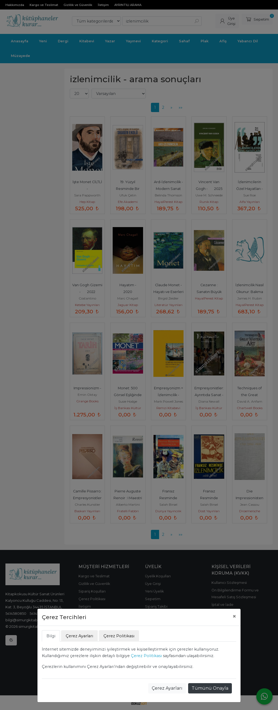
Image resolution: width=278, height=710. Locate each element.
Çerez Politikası (146, 655)
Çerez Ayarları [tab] (79, 635)
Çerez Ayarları (167, 688)
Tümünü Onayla (210, 688)
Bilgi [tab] (50, 635)
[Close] (234, 616)
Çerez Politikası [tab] (118, 635)
